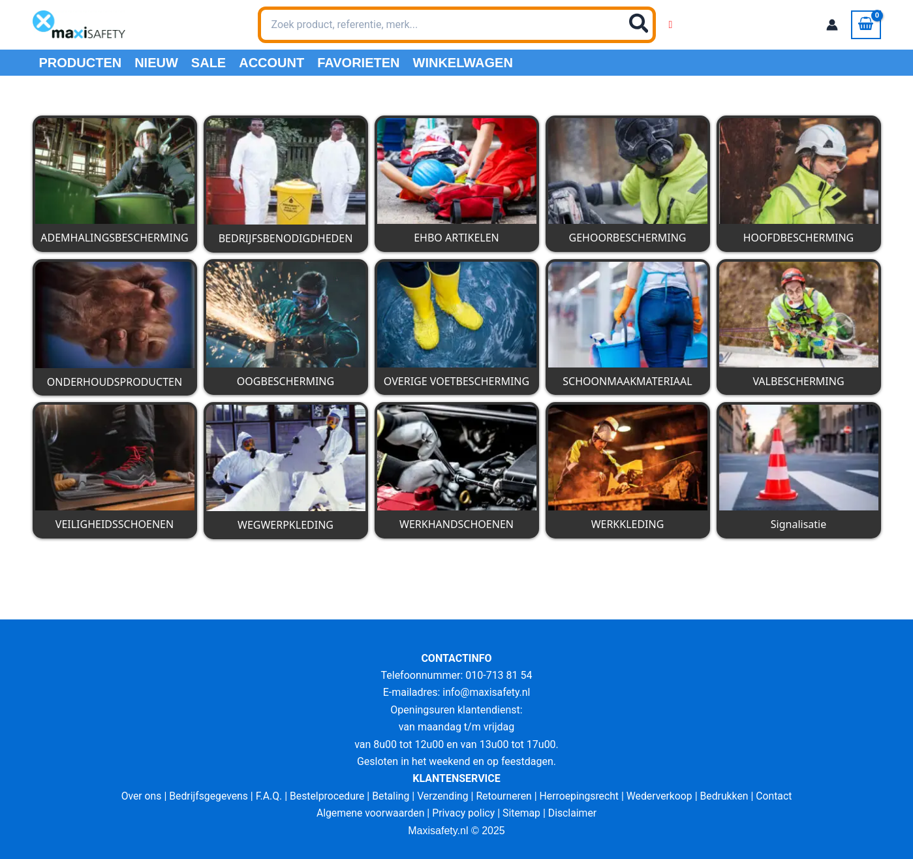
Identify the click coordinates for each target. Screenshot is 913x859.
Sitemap (522, 813)
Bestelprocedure (325, 796)
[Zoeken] (640, 25)
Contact (778, 796)
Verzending (442, 796)
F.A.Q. (266, 796)
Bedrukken (728, 796)
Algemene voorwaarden (369, 813)
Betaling (390, 796)
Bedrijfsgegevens (205, 796)
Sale (208, 62)
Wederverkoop (661, 796)
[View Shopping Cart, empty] (866, 24)
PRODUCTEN (80, 62)
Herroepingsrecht (580, 796)
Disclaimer (573, 813)
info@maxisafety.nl (486, 692)
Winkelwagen (463, 62)
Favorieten (358, 62)
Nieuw (156, 62)
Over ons (136, 796)
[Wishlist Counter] (671, 25)
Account (271, 62)
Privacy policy (464, 813)
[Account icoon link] (832, 25)
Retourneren (504, 796)
